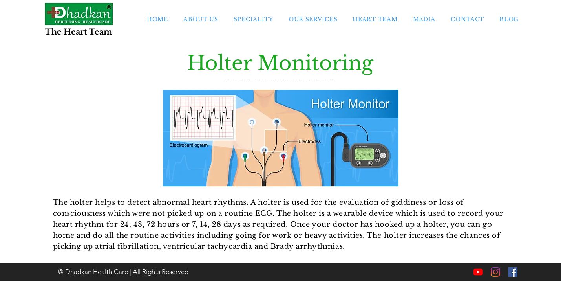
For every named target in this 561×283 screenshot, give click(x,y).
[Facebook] (512, 272)
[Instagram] (495, 272)
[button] (253, 19)
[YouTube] (478, 272)
